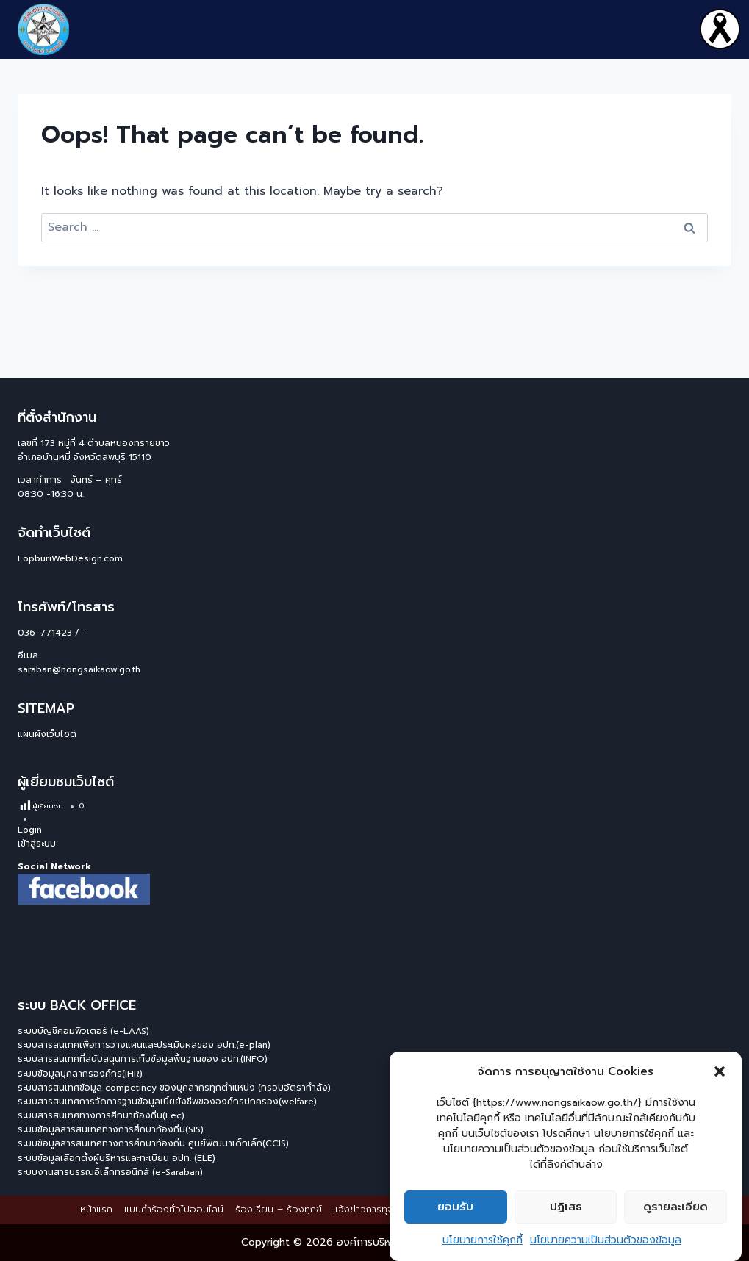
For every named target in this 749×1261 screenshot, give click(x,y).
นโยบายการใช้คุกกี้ (482, 1240)
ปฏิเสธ (566, 1207)
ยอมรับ (455, 1207)
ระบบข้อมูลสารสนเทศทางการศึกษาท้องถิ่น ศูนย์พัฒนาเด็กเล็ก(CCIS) (153, 1143)
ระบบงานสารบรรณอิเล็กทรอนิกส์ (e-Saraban (109, 1172)
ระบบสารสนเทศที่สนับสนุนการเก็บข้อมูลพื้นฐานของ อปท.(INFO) (143, 1059)
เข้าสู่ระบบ (37, 843)
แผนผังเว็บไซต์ (47, 734)
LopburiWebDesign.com (70, 558)
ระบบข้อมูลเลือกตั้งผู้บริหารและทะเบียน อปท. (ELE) (116, 1158)
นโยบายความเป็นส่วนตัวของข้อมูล (605, 1240)
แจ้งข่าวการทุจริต (369, 1209)
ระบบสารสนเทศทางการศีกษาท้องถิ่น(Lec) (101, 1115)
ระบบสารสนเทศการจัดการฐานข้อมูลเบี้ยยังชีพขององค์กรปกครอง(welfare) (167, 1101)
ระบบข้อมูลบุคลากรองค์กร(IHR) (80, 1073)
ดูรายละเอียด (675, 1207)
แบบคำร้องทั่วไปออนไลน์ (173, 1209)
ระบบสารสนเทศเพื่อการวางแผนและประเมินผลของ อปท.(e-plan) (144, 1045)
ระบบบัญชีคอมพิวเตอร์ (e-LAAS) (83, 1031)
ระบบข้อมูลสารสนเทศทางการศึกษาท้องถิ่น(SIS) (111, 1129)
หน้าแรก (96, 1209)
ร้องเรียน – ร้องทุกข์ (278, 1209)
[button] (719, 1071)
